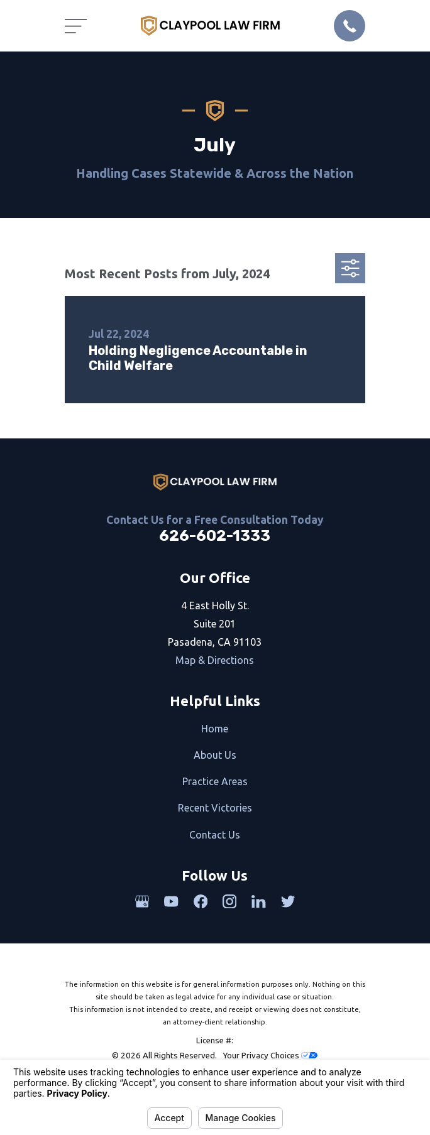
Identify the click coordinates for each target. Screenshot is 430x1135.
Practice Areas (215, 781)
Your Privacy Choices (270, 1055)
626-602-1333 (214, 536)
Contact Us (214, 834)
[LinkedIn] (258, 901)
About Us (215, 755)
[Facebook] (200, 901)
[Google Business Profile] (142, 901)
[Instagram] (229, 901)
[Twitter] (288, 901)
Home (214, 728)
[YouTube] (171, 901)
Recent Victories (215, 807)
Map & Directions (214, 660)
